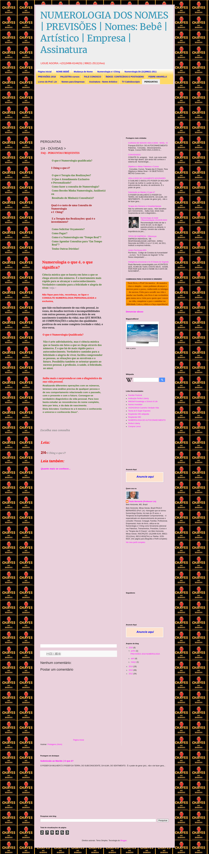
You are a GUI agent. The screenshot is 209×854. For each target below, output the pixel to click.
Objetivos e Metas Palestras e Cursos (143, 166)
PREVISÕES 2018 (47, 76)
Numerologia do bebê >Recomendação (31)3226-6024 (154, 219)
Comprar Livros (134, 426)
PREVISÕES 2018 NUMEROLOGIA (145, 654)
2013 (131, 670)
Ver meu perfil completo (135, 542)
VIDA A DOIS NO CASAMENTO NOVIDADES (147, 178)
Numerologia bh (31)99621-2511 (141, 71)
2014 (131, 666)
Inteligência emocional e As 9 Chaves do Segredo (148, 262)
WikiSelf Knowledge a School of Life (143, 401)
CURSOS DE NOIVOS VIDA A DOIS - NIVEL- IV (148, 143)
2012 (131, 674)
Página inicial (44, 71)
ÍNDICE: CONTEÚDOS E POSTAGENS (125, 76)
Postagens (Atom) (55, 744)
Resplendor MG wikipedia (138, 414)
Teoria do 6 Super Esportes (139, 411)
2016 (131, 648)
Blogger (123, 840)
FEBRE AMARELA (157, 76)
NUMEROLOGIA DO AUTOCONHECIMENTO (147, 420)
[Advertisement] (81, 110)
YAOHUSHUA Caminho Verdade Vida (143, 408)
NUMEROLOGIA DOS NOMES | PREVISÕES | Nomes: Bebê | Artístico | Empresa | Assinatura (104, 32)
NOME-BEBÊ (62, 71)
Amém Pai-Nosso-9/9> (137, 250)
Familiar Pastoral (135, 395)
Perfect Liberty (134, 423)
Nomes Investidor (135, 405)
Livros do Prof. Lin (47, 82)
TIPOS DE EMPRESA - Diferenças (142, 236)
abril (133, 658)
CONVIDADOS (134, 155)
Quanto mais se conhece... (56, 468)
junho (133, 651)
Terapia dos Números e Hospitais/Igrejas (144, 206)
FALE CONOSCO (92, 76)
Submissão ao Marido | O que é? (141, 192)
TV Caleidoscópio (131, 82)
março (134, 662)
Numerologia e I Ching (108, 71)
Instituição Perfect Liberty (138, 398)
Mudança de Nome (83, 71)
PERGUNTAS (151, 82)
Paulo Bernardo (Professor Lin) (142, 501)
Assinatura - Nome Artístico (103, 82)
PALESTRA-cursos (69, 76)
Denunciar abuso (134, 311)
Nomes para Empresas (73, 82)
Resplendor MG (134, 417)
